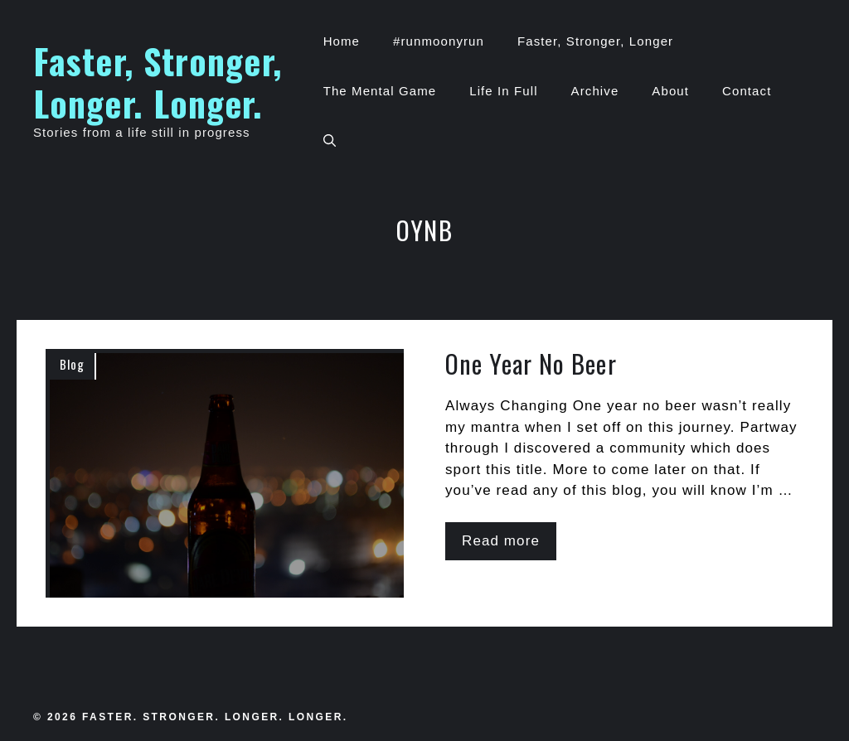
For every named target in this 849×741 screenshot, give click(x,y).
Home (341, 41)
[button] (329, 141)
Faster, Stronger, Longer (595, 41)
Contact (746, 91)
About (670, 91)
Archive (595, 91)
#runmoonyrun (438, 41)
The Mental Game (380, 91)
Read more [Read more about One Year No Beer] (501, 541)
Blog (72, 364)
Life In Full (503, 91)
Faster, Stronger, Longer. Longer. (157, 81)
